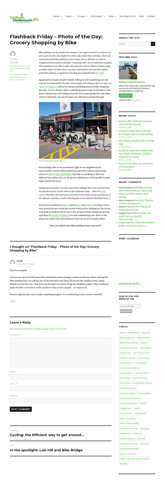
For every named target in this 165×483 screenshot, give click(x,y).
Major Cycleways (138, 373)
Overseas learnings (145, 378)
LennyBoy (14, 59)
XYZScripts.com (96, 482)
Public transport (126, 386)
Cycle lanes (137, 343)
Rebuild (138, 386)
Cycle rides (138, 348)
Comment (15, 335)
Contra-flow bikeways (128, 339)
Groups (81, 16)
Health (134, 369)
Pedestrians (134, 382)
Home (56, 16)
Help (141, 16)
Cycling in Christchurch (19, 473)
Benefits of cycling (17, 66)
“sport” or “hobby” (47, 86)
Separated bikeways (128, 395)
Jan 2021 (100, 73)
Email (13, 384)
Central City (124, 326)
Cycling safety (141, 356)
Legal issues (124, 373)
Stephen (122, 201)
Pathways (123, 382)
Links (111, 16)
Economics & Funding (128, 360)
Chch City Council (138, 326)
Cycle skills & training (128, 352)
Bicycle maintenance (128, 309)
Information (97, 16)
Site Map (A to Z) (128, 16)
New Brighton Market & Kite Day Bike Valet (136, 138)
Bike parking (140, 313)
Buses (140, 318)
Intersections (145, 369)
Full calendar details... (128, 261)
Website (14, 396)
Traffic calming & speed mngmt (132, 399)
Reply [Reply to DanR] (13, 301)
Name (13, 372)
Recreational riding (127, 390)
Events (139, 365)
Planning (145, 382)
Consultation (137, 335)
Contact (151, 16)
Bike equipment (16, 74)
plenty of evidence (60, 215)
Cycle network (125, 348)
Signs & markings (145, 395)
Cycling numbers (126, 356)
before (66, 205)
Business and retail (127, 322)
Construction (125, 335)
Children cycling (126, 330)
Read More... (125, 95)
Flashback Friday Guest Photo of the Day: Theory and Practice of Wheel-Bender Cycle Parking (136, 146)
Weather (150, 399)
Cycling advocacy (145, 352)
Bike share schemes (128, 318)
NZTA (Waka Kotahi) (127, 378)
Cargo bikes (142, 322)
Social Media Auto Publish (72, 482)
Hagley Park (124, 369)
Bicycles (142, 309)
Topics (68, 16)
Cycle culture (20, 80)
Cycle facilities (125, 343)
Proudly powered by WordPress (43, 473)
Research (141, 390)
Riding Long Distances (130, 82)
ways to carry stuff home (59, 174)
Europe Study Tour (127, 365)
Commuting (139, 330)
